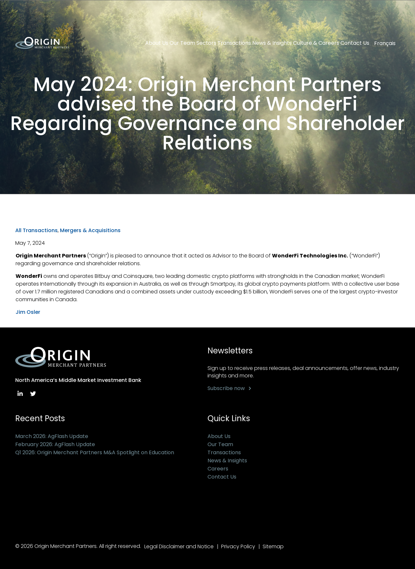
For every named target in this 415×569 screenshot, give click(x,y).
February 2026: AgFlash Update (55, 444)
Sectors (206, 43)
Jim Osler (28, 312)
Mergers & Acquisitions (90, 230)
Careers (218, 468)
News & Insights (272, 43)
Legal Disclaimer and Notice (179, 546)
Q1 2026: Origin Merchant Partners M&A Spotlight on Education (94, 452)
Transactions (234, 43)
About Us (156, 43)
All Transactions (36, 230)
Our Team (182, 43)
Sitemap (273, 546)
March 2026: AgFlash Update (51, 436)
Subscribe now (226, 388)
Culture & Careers (316, 43)
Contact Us (354, 43)
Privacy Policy (238, 546)
